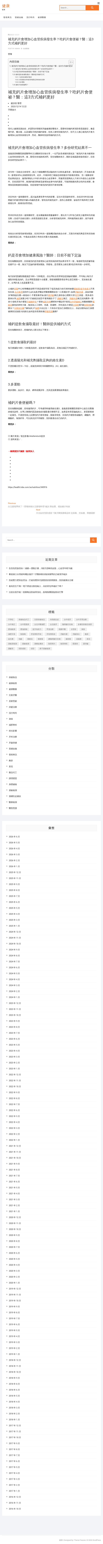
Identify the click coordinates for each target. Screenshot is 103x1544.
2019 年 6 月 (14, 1324)
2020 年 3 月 (14, 1271)
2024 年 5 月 (14, 973)
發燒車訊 (7, 17)
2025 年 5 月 (14, 908)
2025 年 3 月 (14, 920)
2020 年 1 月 (14, 1283)
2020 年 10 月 (15, 1229)
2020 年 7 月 (14, 1247)
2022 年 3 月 (14, 1128)
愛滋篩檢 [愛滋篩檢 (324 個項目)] (23, 629)
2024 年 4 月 (14, 979)
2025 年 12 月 (15, 872)
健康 (6, 6)
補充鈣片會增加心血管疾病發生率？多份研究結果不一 (34, 69)
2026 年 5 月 (14, 842)
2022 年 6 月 (14, 1110)
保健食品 (13, 677)
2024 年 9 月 (14, 949)
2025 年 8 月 (14, 890)
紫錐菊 (77, 289)
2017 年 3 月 (14, 1479)
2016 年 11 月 (15, 1503)
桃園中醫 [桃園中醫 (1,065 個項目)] (62, 629)
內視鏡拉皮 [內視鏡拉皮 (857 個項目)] (54, 619)
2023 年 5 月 (14, 1045)
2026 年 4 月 (14, 848)
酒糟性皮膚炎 (15, 796)
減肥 (18, 298)
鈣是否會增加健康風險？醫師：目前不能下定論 (32, 72)
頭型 (77, 295)
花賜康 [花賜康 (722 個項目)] (78, 639)
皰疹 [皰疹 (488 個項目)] (86, 634)
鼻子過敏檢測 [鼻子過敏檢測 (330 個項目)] (45, 649)
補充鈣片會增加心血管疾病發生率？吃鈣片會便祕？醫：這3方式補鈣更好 (42, 66)
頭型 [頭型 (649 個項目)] (32, 649)
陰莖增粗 (88, 305)
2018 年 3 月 (14, 1408)
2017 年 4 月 (14, 1473)
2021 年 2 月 (14, 1205)
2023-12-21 (14, 35)
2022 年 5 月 (14, 1116)
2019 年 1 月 (14, 1354)
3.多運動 (22, 82)
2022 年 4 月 (14, 1122)
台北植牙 (19, 292)
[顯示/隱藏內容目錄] (70, 62)
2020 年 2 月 (14, 1277)
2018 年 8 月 (14, 1384)
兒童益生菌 (19, 308)
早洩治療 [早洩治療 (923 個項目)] (50, 629)
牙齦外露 (79, 292)
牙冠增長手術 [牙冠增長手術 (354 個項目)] (36, 634)
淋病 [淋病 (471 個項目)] (83, 629)
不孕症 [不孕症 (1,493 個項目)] (10, 619)
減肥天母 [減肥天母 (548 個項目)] (11, 634)
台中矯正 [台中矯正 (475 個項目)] (11, 624)
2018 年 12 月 (15, 1360)
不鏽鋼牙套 (32, 302)
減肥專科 (13, 725)
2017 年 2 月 (14, 1485)
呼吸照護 (49, 311)
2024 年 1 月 (14, 997)
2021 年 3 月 (14, 1199)
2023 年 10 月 (15, 1015)
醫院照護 (13, 808)
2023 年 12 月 (15, 1003)
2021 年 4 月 (14, 1193)
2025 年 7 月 (14, 896)
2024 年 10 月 (15, 944)
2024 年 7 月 (14, 961)
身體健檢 (13, 784)
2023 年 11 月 (15, 1009)
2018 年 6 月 (14, 1390)
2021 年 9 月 (14, 1164)
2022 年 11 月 (15, 1080)
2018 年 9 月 (14, 1378)
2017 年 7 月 (14, 1455)
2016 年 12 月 (15, 1497)
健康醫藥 (42, 17)
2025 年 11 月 (15, 878)
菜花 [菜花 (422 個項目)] (88, 639)
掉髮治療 (13, 707)
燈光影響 (13, 731)
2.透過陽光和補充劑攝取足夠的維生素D (32, 80)
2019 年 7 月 (14, 1318)
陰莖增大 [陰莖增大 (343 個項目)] (51, 644)
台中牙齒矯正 (76, 302)
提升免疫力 (85, 289)
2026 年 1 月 (14, 866)
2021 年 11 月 (15, 1152)
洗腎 (16, 289)
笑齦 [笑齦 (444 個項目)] (20, 639)
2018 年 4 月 (14, 1402)
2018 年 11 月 (15, 1366)
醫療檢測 (13, 802)
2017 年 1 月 (14, 1491)
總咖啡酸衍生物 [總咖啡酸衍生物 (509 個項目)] (54, 639)
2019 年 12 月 (15, 1289)
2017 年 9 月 (14, 1443)
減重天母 (47, 302)
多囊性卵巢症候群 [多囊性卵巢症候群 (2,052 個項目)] (85, 624)
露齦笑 (60, 298)
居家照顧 (13, 701)
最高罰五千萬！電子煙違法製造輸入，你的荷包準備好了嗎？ (36, 586)
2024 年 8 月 (14, 955)
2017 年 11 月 (15, 1431)
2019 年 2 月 (14, 1348)
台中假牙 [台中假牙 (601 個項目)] (67, 619)
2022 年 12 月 (15, 1074)
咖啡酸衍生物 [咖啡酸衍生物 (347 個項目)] (67, 624)
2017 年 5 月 (14, 1467)
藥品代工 (13, 772)
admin (17, 48)
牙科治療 (13, 737)
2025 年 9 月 (14, 884)
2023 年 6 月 (14, 1039)
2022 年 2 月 (14, 1134)
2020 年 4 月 (14, 1265)
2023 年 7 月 (14, 1033)
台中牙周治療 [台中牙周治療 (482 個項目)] (81, 619)
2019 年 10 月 (15, 1300)
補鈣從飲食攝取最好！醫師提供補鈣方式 (29, 74)
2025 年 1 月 (14, 926)
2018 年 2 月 (14, 1413)
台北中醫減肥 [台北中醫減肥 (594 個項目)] (39, 624)
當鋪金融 (19, 17)
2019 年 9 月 (14, 1306)
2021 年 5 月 (14, 1187)
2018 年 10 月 (15, 1372)
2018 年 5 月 (14, 1396)
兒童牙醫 (13, 695)
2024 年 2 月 (14, 991)
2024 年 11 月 (15, 938)
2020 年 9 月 (14, 1235)
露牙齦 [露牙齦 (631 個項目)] (85, 644)
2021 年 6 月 (14, 1181)
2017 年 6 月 (14, 1461)
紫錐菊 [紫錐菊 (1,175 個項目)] (40, 639)
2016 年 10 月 (15, 1509)
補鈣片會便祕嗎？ (21, 85)
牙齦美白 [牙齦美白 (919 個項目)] (76, 634)
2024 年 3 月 (14, 985)
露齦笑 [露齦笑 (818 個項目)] (10, 649)
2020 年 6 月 (14, 1253)
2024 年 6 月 (14, 967)
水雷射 (76, 305)
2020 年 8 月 (14, 1241)
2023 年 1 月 (14, 1068)
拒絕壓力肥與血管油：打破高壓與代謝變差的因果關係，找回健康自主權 (41, 580)
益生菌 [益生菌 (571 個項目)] (10, 639)
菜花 (11, 766)
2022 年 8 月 (14, 1098)
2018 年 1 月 (14, 1419)
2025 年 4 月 (14, 914)
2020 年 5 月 (14, 1259)
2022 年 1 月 (14, 1140)
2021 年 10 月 (15, 1158)
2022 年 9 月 (14, 1092)
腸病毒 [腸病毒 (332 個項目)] (68, 639)
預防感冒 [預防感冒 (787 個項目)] (22, 649)
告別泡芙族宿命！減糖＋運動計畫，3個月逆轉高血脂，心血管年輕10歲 (40, 568)
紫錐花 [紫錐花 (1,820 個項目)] (30, 639)
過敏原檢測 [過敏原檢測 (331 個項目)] (12, 644)
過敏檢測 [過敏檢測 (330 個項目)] (25, 644)
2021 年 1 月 (14, 1211)
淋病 (11, 719)
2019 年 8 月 (14, 1312)
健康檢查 (13, 683)
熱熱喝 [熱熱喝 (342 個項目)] (23, 634)
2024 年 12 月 (15, 932)
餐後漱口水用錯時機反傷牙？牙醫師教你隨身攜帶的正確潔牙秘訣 (38, 574)
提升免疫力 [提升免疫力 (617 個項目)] (37, 629)
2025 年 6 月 (14, 902)
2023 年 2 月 (14, 1063)
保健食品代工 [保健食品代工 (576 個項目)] (24, 619)
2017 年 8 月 (14, 1449)
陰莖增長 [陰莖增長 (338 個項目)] (63, 644)
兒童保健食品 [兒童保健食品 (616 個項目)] (39, 619)
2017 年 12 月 (15, 1425)
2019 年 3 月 (14, 1342)
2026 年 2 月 (14, 860)
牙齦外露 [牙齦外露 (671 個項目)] (63, 634)
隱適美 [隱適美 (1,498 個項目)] (75, 644)
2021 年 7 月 (14, 1176)
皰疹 (11, 760)
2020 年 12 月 (15, 1217)
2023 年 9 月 (14, 1021)
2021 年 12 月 (15, 1146)
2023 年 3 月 (14, 1057)
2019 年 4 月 (14, 1336)
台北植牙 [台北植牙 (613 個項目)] (53, 624)
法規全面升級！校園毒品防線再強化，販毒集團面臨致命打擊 (36, 592)
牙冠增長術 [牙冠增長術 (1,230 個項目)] (51, 634)
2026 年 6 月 (14, 836)
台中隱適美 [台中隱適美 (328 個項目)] (24, 624)
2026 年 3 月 (14, 854)
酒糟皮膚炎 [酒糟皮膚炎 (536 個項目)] (38, 644)
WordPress (97, 1540)
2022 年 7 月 (14, 1104)
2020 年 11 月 (15, 1223)
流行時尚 (30, 17)
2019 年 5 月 (14, 1330)
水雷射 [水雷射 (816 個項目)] (73, 629)
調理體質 (13, 778)
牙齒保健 (13, 743)
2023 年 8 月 (14, 1027)
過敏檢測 (13, 790)
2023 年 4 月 (14, 1051)
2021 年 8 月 (14, 1170)
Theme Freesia (79, 1540)
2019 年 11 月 (15, 1294)
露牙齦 (51, 295)
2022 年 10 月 (15, 1086)
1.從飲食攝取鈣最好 (25, 77)
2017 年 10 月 (15, 1437)
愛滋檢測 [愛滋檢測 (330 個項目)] (11, 629)
